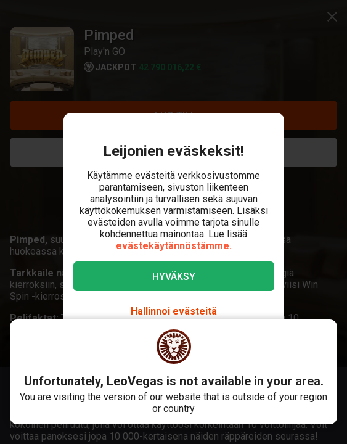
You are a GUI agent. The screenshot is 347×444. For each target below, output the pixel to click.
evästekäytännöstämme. (174, 246)
